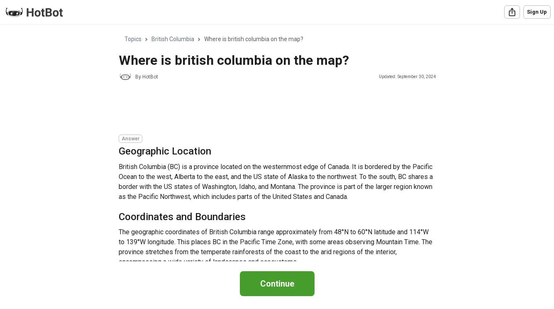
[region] (277, 143)
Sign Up (537, 12)
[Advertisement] (270, 109)
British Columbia (172, 39)
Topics (133, 39)
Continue (277, 284)
